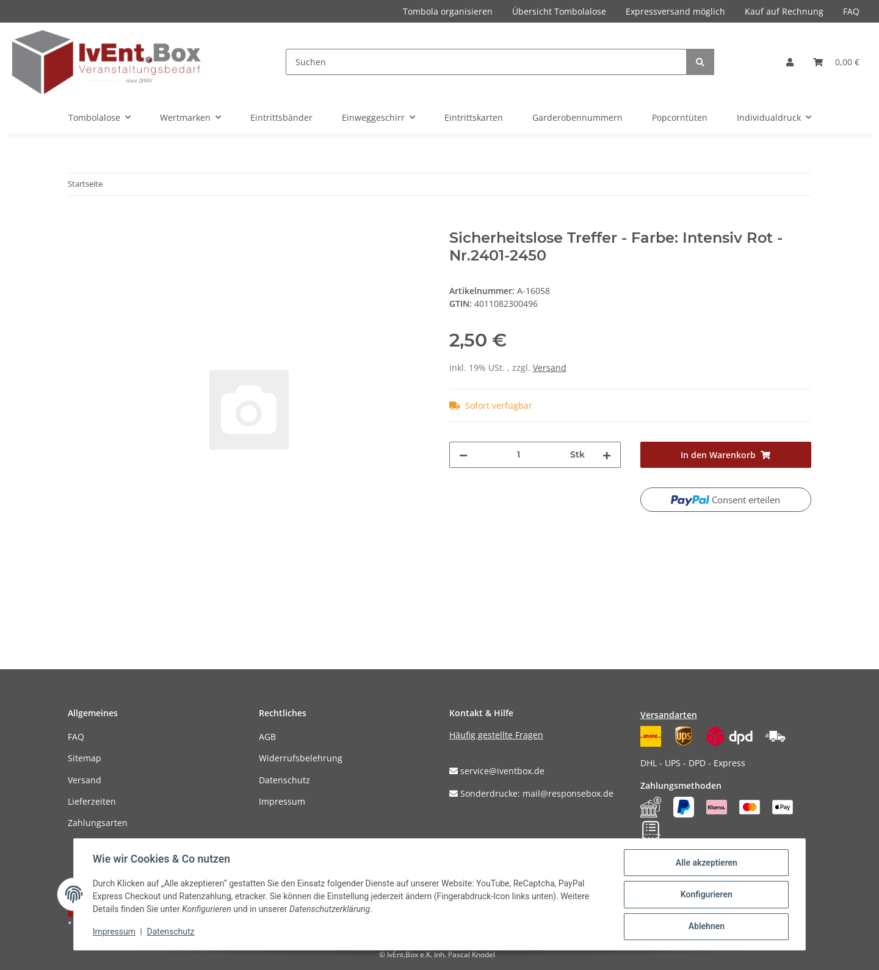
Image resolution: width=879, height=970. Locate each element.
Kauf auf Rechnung (784, 11)
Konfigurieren (705, 895)
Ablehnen (705, 927)
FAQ (851, 11)
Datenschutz (284, 780)
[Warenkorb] (836, 62)
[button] (789, 62)
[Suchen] (486, 62)
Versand (549, 367)
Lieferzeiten (92, 801)
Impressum (282, 801)
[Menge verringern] (463, 454)
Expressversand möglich (675, 11)
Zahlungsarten (98, 822)
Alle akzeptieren (705, 863)
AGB (267, 736)
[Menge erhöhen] (606, 454)
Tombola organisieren (448, 11)
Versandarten (668, 714)
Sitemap (84, 758)
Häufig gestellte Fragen (496, 735)
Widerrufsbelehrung (300, 758)
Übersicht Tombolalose (559, 11)
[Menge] (519, 454)
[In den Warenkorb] (77, 222)
